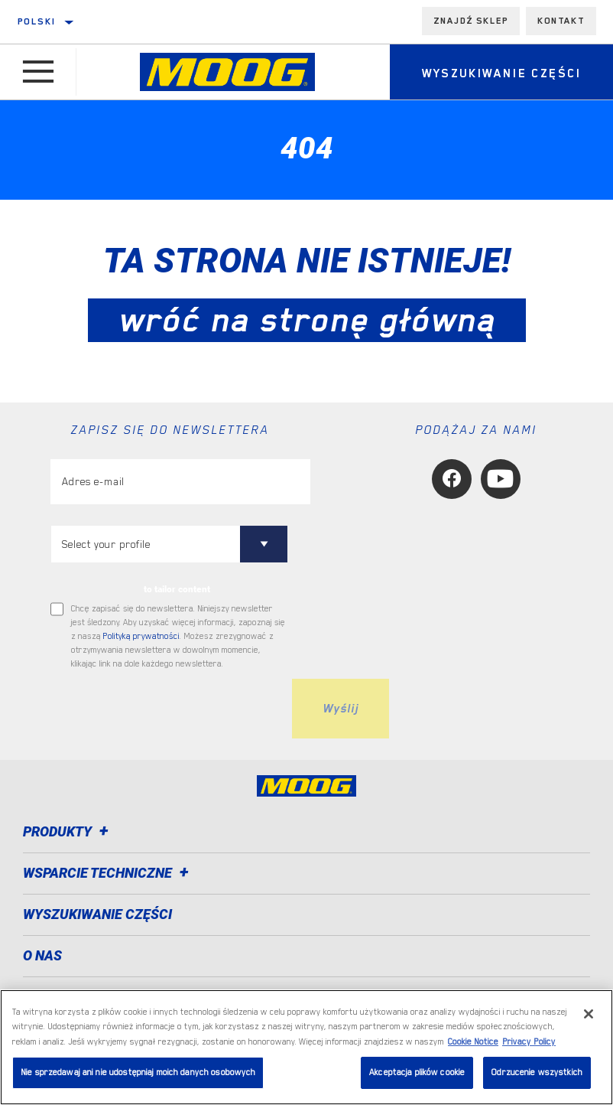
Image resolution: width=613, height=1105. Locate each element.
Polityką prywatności (141, 636)
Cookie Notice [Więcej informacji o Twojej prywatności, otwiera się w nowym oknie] (473, 1042)
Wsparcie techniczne (108, 873)
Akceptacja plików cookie (417, 1072)
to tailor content (177, 589)
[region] (306, 1047)
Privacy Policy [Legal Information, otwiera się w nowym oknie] (529, 1042)
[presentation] (166, 708)
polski (37, 21)
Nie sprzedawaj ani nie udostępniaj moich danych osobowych (138, 1072)
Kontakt (561, 20)
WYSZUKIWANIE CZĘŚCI (97, 914)
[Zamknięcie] (588, 1014)
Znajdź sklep (470, 20)
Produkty (68, 831)
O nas (42, 955)
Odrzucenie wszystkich (536, 1072)
